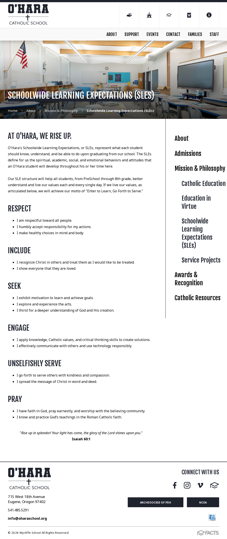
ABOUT (111, 34)
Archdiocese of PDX (155, 502)
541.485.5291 (18, 510)
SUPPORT (131, 34)
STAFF (214, 34)
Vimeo (200, 485)
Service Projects (201, 260)
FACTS (214, 485)
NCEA (203, 502)
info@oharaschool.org (27, 518)
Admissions (188, 153)
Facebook (175, 485)
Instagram (187, 485)
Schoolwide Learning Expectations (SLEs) (197, 233)
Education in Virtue (196, 202)
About (182, 138)
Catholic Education (204, 183)
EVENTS (152, 34)
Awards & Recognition (189, 279)
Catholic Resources (198, 298)
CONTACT (173, 34)
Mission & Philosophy (200, 168)
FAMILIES (195, 34)
